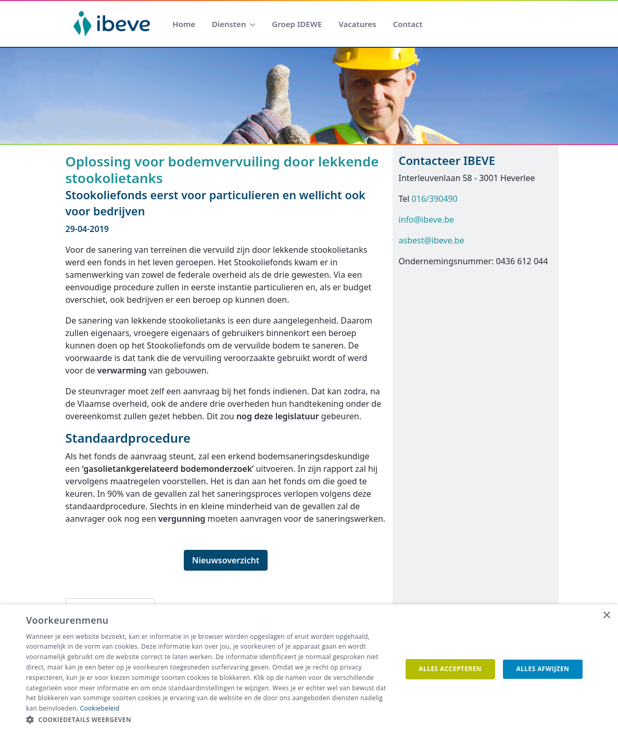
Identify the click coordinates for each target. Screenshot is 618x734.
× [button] (606, 616)
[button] (208, 720)
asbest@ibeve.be (431, 240)
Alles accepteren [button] (450, 668)
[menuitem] (183, 24)
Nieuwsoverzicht (226, 560)
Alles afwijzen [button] (543, 668)
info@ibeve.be (427, 219)
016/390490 (435, 198)
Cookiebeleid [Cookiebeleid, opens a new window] (100, 708)
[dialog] (309, 669)
